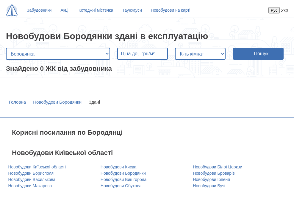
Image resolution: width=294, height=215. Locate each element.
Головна (17, 102)
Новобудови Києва (119, 167)
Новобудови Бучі (209, 185)
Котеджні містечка (96, 10)
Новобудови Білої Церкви (217, 167)
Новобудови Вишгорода (124, 179)
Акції (64, 10)
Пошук (261, 53)
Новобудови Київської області (37, 167)
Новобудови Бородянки (57, 102)
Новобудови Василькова (32, 179)
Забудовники (39, 10)
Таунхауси (132, 10)
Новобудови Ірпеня (211, 179)
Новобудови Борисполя (31, 173)
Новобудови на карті (170, 10)
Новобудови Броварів (213, 173)
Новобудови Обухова (121, 185)
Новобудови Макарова (30, 185)
